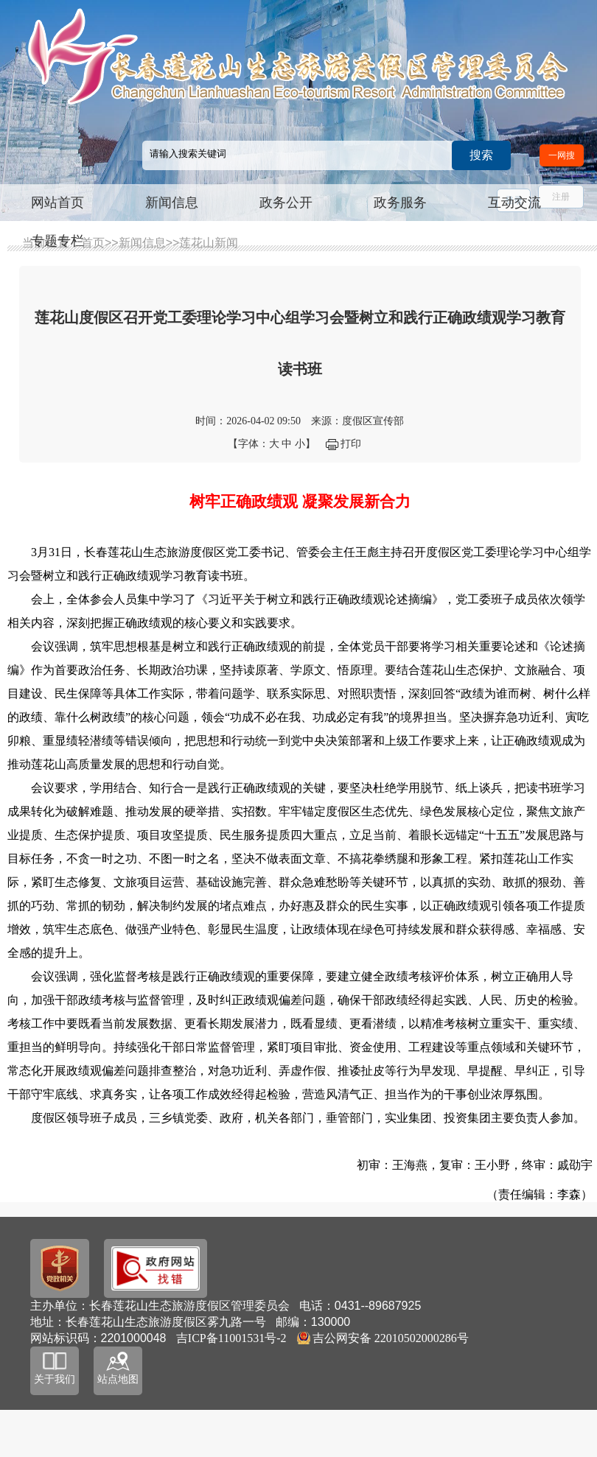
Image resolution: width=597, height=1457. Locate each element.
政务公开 (286, 202)
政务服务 (400, 202)
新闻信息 (171, 202)
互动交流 (514, 202)
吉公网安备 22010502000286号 (391, 1338)
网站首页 (57, 202)
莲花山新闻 (208, 242)
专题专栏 (57, 241)
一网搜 (561, 155)
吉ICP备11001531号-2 (231, 1338)
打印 (351, 443)
